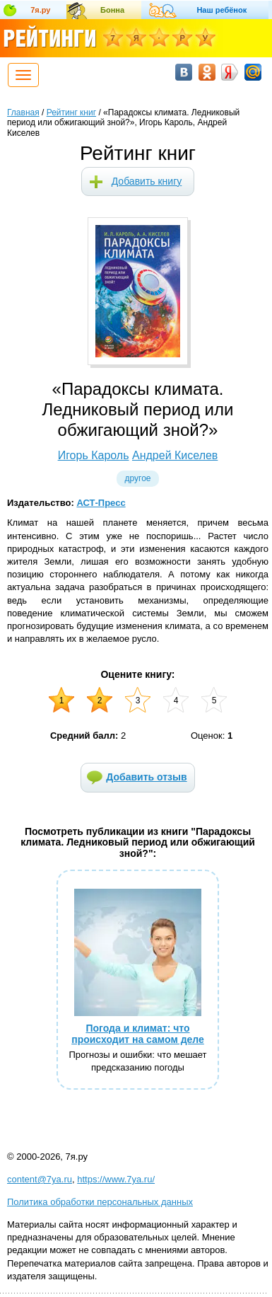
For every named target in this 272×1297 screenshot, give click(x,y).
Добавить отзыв (146, 777)
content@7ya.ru (39, 1179)
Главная (23, 112)
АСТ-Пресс (100, 502)
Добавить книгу (147, 181)
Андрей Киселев (175, 455)
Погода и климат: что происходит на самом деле (137, 1033)
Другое (137, 478)
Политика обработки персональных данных (100, 1202)
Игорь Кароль (93, 455)
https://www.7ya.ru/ (116, 1179)
